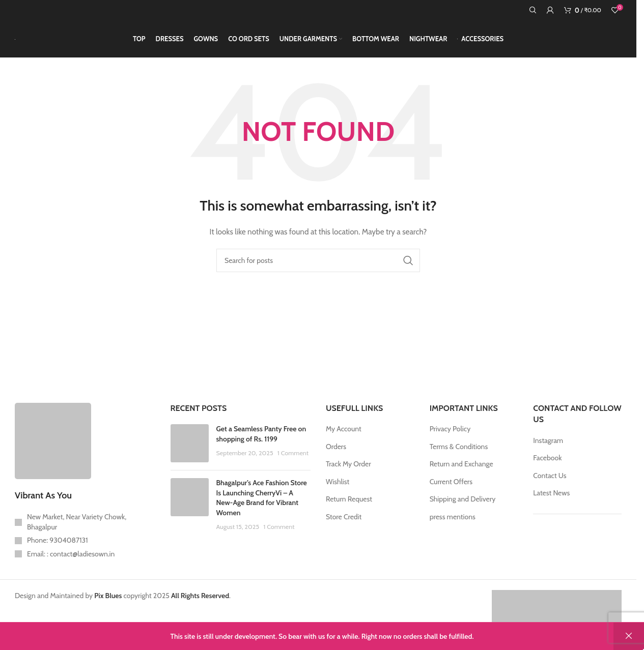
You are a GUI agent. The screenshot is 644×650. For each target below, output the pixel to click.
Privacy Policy (450, 437)
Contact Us (549, 484)
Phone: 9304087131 (57, 548)
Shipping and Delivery (463, 508)
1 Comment (293, 462)
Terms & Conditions (459, 455)
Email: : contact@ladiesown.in (71, 562)
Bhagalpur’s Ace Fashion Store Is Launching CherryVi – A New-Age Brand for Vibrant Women (261, 506)
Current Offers (451, 490)
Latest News (551, 502)
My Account (343, 437)
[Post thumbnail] (190, 452)
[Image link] (53, 448)
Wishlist (337, 490)
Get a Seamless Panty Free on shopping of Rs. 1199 (261, 442)
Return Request (349, 508)
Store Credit (343, 525)
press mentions (452, 525)
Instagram (548, 449)
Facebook (547, 466)
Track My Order (348, 473)
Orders (336, 455)
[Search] (533, 10)
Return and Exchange (461, 473)
